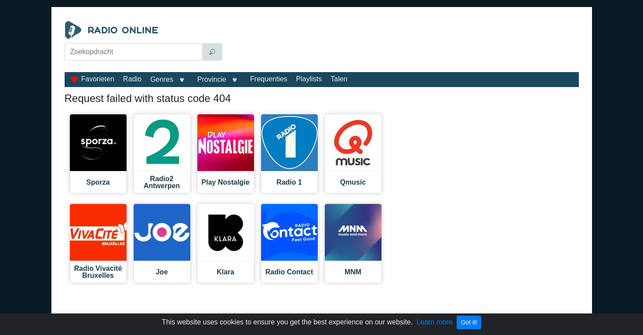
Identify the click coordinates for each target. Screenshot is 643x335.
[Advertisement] (402, 43)
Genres (161, 79)
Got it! (469, 322)
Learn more (435, 322)
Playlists (309, 79)
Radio (132, 79)
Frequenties (268, 79)
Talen (339, 79)
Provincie (212, 79)
